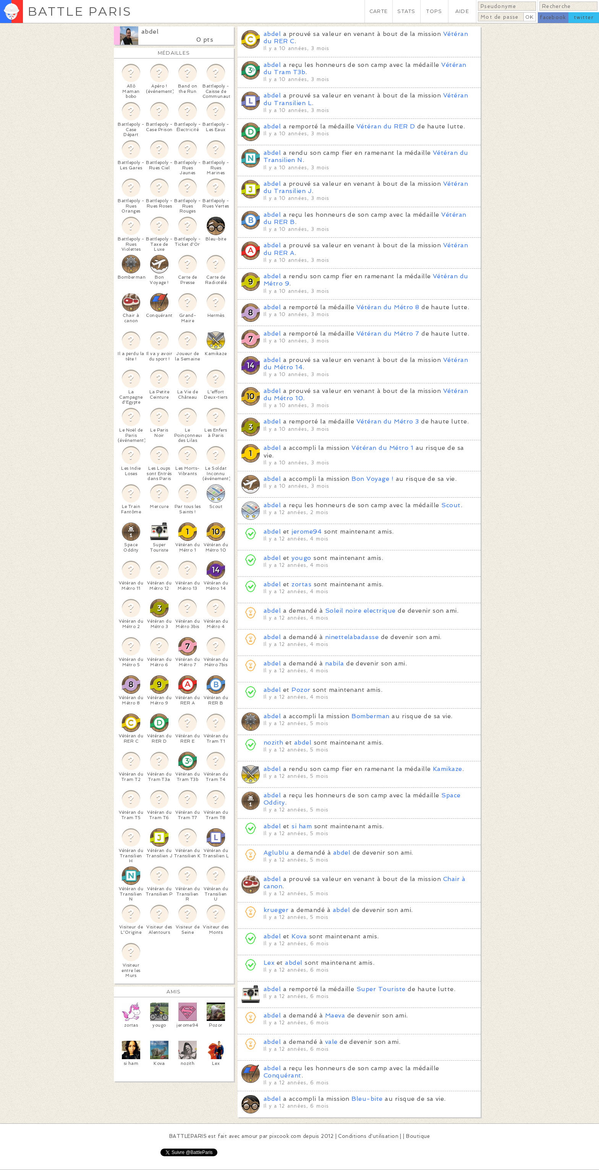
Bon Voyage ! (372, 478)
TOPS (434, 11)
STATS (406, 11)
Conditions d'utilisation (368, 1136)
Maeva (335, 1015)
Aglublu (276, 852)
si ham (301, 826)
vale (331, 1041)
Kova (299, 936)
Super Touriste (381, 989)
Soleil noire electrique (360, 610)
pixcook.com (285, 1136)
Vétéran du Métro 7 (387, 333)
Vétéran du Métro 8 (387, 307)
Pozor (300, 689)
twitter (584, 17)
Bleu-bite (366, 1098)
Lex (269, 962)
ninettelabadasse (352, 637)
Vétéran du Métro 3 (387, 421)
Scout (450, 505)
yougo (301, 557)
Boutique (418, 1136)
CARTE (378, 11)
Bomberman (370, 716)
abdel (150, 31)
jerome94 (306, 531)
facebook (553, 17)
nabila (334, 663)
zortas (301, 584)
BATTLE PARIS (80, 11)
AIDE (462, 11)
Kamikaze (447, 768)
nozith (273, 742)
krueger (276, 910)
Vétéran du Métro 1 (382, 447)
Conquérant (282, 1075)
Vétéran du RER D (385, 126)
